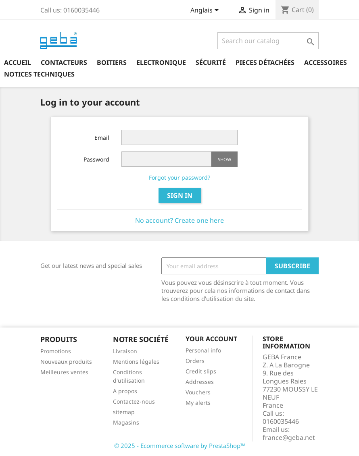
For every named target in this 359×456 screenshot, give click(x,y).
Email (101, 137)
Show (224, 159)
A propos (125, 391)
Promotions (55, 351)
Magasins (126, 422)
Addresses (200, 382)
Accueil (17, 62)
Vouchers (198, 392)
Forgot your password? (179, 177)
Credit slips (201, 371)
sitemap (124, 412)
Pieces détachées (265, 62)
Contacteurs (64, 62)
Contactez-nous (134, 401)
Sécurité (211, 62)
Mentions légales (136, 361)
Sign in (179, 195)
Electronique (161, 62)
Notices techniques (39, 74)
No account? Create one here (179, 220)
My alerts (198, 402)
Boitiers (112, 62)
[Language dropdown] (205, 11)
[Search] (268, 40)
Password (96, 159)
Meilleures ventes (64, 372)
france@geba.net (289, 437)
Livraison (125, 351)
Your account (211, 338)
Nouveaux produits (66, 361)
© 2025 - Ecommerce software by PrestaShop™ (179, 445)
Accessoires (325, 62)
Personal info (203, 350)
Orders (195, 361)
